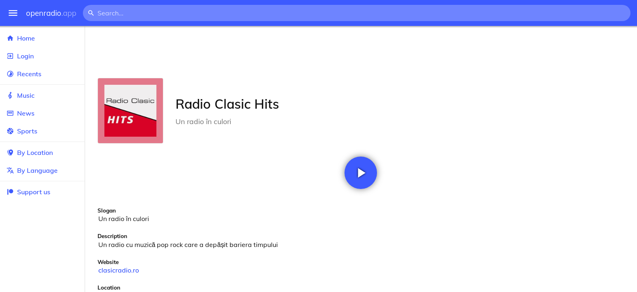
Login (42, 56)
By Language (42, 170)
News (42, 113)
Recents (42, 74)
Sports (42, 131)
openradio (51, 13)
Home (42, 38)
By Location (42, 152)
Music (42, 95)
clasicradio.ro (118, 270)
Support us (28, 192)
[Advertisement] (361, 52)
